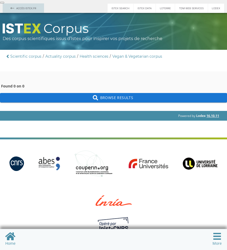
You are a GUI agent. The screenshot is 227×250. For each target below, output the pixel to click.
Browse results (113, 98)
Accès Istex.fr (23, 8)
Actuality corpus (60, 56)
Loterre (165, 8)
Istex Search (120, 8)
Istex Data (145, 8)
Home (10, 239)
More (217, 239)
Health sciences (94, 56)
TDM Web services (191, 8)
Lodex (216, 8)
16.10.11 (212, 116)
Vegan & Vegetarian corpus (137, 56)
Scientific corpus (25, 56)
